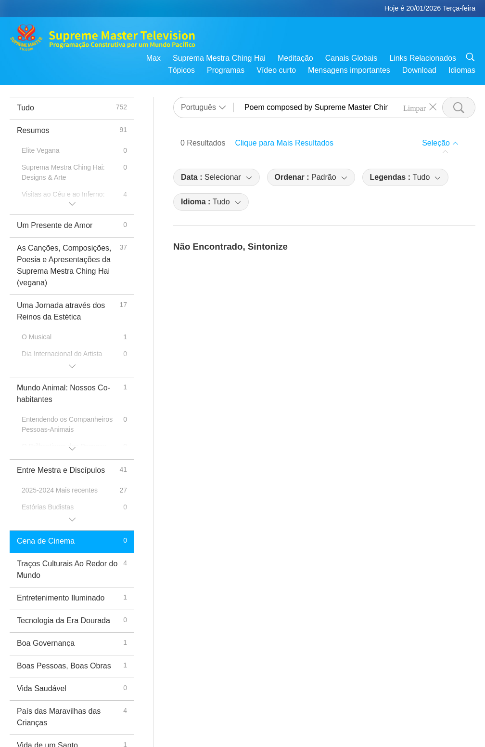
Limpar (414, 107)
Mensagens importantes (349, 70)
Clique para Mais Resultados (284, 143)
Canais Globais (351, 58)
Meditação (295, 58)
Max (153, 58)
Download (419, 70)
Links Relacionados (422, 58)
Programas (225, 70)
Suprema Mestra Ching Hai (219, 58)
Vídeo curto (276, 70)
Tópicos (181, 70)
